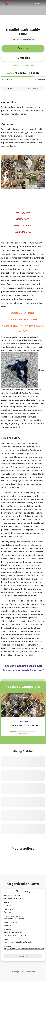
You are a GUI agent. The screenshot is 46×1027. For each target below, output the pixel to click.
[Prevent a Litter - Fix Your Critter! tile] (23, 714)
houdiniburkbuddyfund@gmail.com (19, 942)
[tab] (11, 88)
